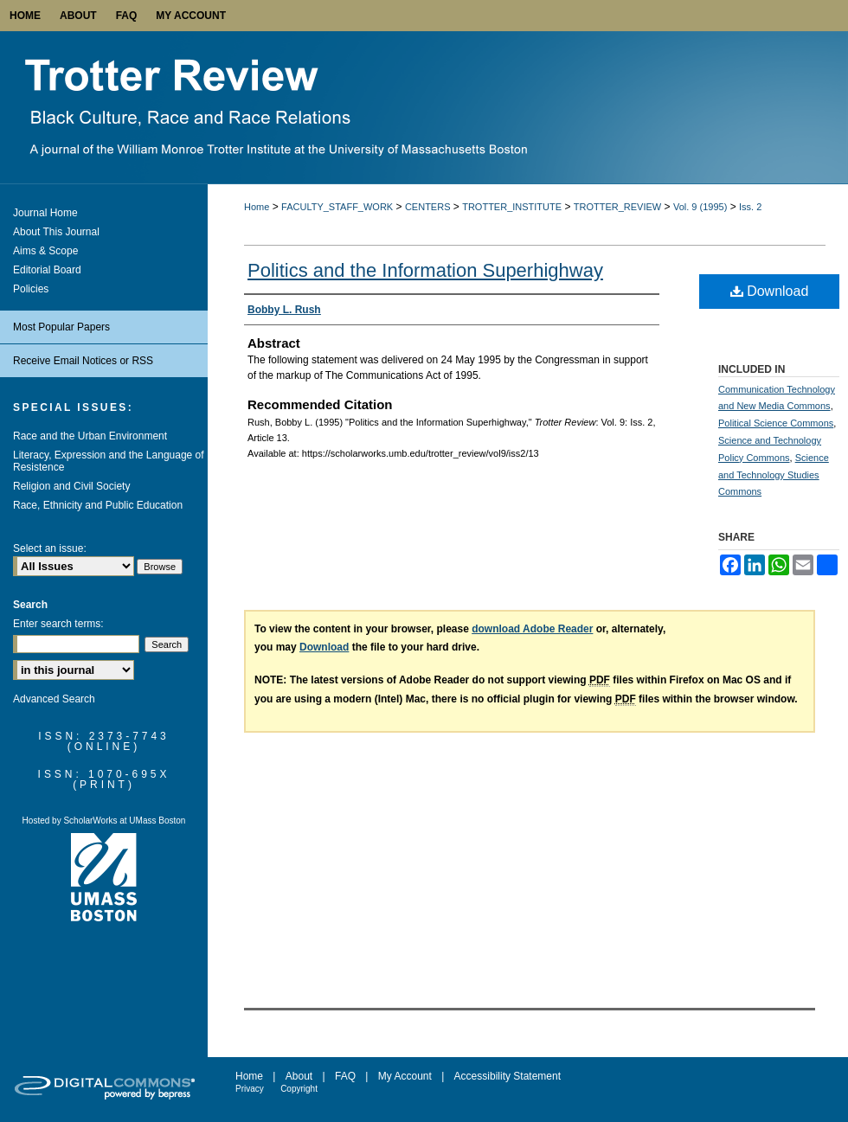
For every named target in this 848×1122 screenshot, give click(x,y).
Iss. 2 (750, 207)
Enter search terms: (58, 624)
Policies (30, 289)
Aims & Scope (45, 251)
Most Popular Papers (61, 327)
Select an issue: (50, 548)
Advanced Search (54, 699)
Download (769, 291)
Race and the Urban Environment (90, 436)
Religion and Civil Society (71, 486)
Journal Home (45, 213)
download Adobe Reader (532, 629)
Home (256, 207)
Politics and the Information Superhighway (425, 270)
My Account (405, 1076)
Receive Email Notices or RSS (83, 361)
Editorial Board (47, 270)
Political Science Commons (775, 423)
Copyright (299, 1088)
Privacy (249, 1088)
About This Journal (56, 232)
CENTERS (428, 207)
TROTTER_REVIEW (617, 207)
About (299, 1076)
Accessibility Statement (507, 1076)
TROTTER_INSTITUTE (512, 207)
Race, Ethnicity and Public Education (98, 505)
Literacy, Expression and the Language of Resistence (108, 461)
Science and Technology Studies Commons (773, 474)
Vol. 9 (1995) (700, 207)
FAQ (345, 1076)
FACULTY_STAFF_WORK (337, 207)
